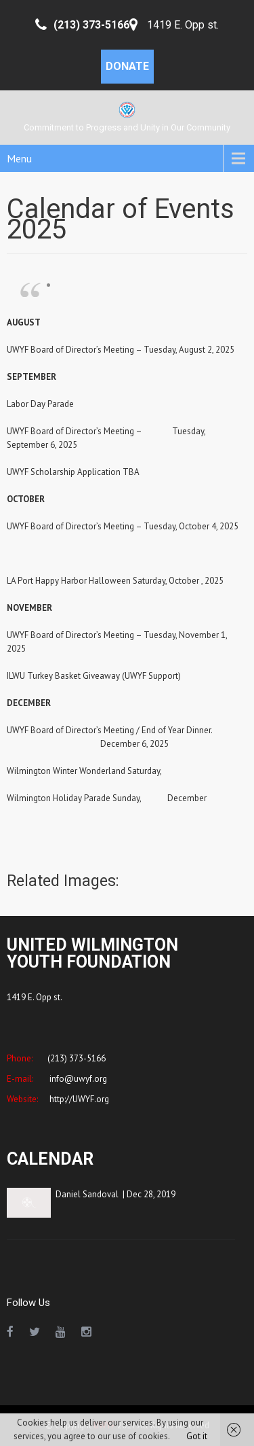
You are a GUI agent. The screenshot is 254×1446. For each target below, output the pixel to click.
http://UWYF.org (78, 1099)
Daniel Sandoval (87, 1194)
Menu (19, 158)
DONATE (127, 66)
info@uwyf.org (77, 1078)
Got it (196, 1436)
